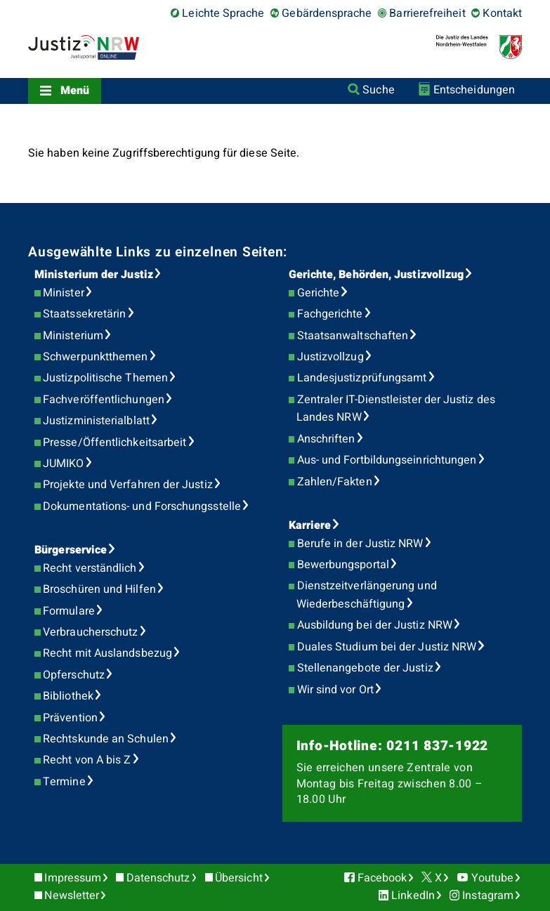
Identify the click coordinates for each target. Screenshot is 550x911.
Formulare (69, 611)
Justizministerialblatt (96, 420)
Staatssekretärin (84, 314)
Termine (64, 781)
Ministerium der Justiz (93, 274)
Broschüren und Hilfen (99, 589)
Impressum (72, 878)
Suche (378, 89)
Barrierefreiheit (427, 13)
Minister (63, 292)
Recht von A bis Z (87, 760)
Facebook (382, 878)
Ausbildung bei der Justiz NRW (374, 625)
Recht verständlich (89, 568)
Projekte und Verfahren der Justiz (128, 484)
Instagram (487, 895)
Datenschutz (158, 878)
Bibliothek (68, 696)
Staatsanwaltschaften (353, 335)
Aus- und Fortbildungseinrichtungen (387, 460)
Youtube (492, 878)
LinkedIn (413, 895)
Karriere (310, 525)
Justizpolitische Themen (105, 377)
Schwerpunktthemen (95, 356)
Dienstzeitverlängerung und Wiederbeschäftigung (366, 594)
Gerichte (318, 292)
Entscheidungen (474, 89)
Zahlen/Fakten (334, 481)
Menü (74, 90)
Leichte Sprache (223, 13)
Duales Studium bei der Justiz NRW (387, 646)
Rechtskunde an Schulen (106, 738)
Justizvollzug (330, 356)
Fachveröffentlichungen (103, 399)
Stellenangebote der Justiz (365, 668)
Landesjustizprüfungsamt (362, 377)
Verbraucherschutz (90, 632)
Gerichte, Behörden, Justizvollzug (376, 274)
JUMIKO (63, 463)
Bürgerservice (70, 550)
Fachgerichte (330, 314)
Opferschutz (74, 675)
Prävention (70, 717)
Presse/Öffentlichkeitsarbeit (114, 442)
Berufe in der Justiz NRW (360, 543)
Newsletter (71, 895)
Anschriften (326, 439)
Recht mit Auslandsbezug (107, 653)
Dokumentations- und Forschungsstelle (142, 506)
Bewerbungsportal (343, 564)
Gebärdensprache (327, 13)
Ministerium (73, 335)
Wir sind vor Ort (335, 689)
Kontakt (502, 13)
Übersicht (239, 878)
